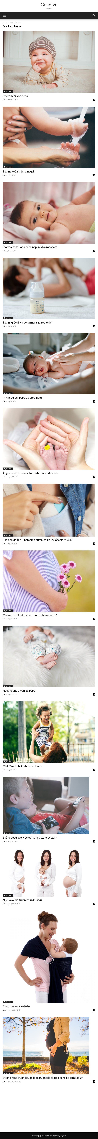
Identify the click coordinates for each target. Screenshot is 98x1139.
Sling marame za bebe (16, 1006)
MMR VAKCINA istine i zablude (22, 766)
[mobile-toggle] (4, 15)
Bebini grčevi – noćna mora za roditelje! (27, 322)
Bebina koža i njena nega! (18, 171)
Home (5, 22)
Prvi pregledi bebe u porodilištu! (22, 397)
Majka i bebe (8, 91)
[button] (94, 15)
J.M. (4, 100)
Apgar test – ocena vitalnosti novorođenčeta (30, 473)
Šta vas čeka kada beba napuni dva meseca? (30, 247)
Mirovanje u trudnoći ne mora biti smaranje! (30, 615)
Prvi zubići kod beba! (16, 96)
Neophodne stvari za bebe (19, 690)
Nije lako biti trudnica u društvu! (22, 900)
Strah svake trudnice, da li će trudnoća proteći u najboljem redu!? (43, 1077)
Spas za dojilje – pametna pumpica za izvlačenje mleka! (37, 540)
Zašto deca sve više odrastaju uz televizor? (30, 837)
